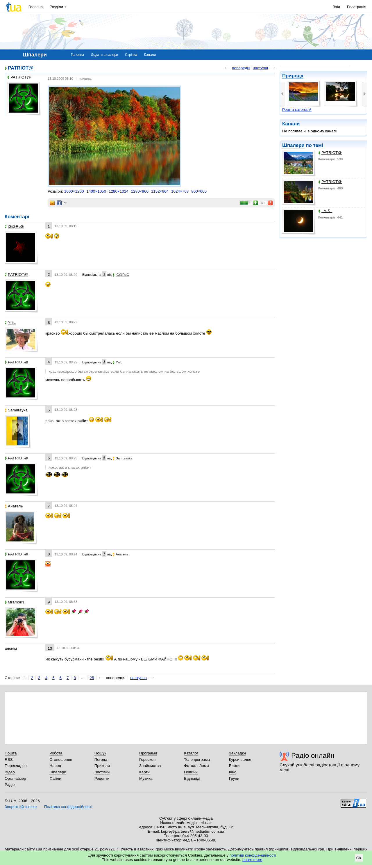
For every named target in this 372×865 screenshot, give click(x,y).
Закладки (237, 753)
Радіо (10, 784)
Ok (358, 858)
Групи (234, 778)
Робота (55, 753)
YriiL (10, 322)
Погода (100, 759)
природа (85, 78)
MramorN (14, 602)
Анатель (14, 506)
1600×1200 (74, 191)
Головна (35, 7)
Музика (145, 778)
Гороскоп (147, 759)
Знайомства (150, 765)
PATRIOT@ (330, 152)
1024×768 (180, 191)
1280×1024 (118, 191)
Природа (292, 76)
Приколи (102, 765)
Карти (144, 772)
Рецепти (102, 778)
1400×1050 (96, 191)
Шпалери (293, 145)
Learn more (252, 859)
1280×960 (140, 191)
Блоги (234, 765)
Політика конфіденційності (68, 806)
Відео (10, 772)
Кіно (233, 772)
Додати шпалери (104, 55)
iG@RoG (14, 226)
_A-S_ (325, 211)
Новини (191, 772)
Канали (150, 55)
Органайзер (15, 778)
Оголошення (60, 759)
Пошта (11, 753)
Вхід (336, 7)
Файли (55, 778)
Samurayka (16, 410)
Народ (55, 765)
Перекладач (15, 765)
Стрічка (131, 55)
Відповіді (192, 778)
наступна (138, 678)
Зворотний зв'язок (21, 806)
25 (92, 678)
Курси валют (240, 759)
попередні (241, 68)
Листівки (102, 772)
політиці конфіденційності (253, 855)
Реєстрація (356, 7)
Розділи (56, 7)
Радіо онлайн (313, 755)
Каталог (191, 753)
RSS (9, 759)
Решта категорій (297, 109)
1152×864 (160, 191)
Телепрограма (197, 759)
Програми (148, 753)
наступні (260, 68)
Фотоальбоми (196, 765)
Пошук (100, 753)
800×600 (199, 191)
